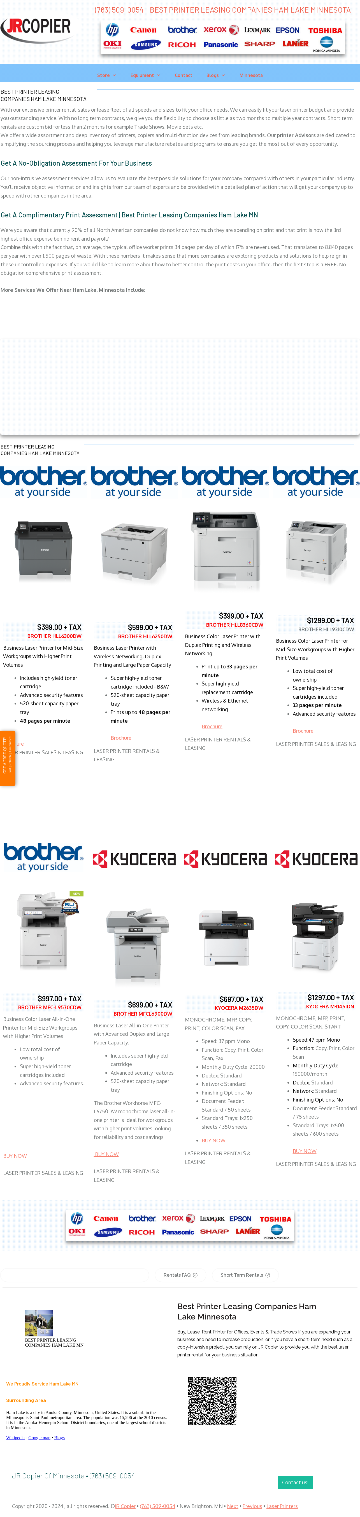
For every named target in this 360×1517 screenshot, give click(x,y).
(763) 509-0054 (157, 1506)
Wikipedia (15, 1437)
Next (232, 1506)
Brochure (121, 738)
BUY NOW (15, 1156)
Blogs (59, 1437)
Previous (252, 1506)
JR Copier (125, 1506)
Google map (39, 1437)
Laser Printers (282, 1506)
